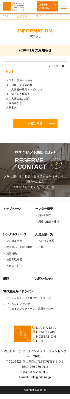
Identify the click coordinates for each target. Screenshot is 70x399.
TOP (5, 16)
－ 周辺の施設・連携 (47, 221)
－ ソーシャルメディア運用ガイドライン (27, 298)
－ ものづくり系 (44, 241)
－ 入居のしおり (12, 266)
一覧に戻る (42, 123)
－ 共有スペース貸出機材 (17, 247)
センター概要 (44, 209)
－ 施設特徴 (10, 253)
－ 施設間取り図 (12, 259)
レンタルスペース (15, 234)
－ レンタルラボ (12, 241)
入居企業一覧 (44, 234)
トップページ (12, 209)
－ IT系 (39, 247)
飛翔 (6, 278)
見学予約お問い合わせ (46, 7)
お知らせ (22, 16)
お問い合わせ (44, 278)
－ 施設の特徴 (43, 215)
